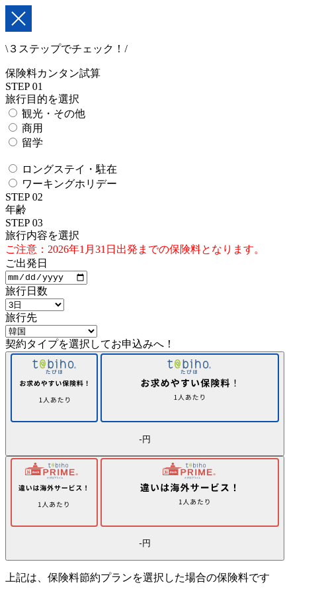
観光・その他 (53, 113)
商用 (32, 128)
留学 (32, 142)
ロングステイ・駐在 (69, 169)
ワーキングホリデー (69, 183)
